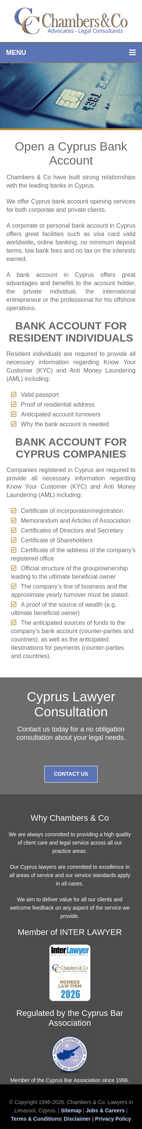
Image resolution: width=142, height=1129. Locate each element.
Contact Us (71, 774)
